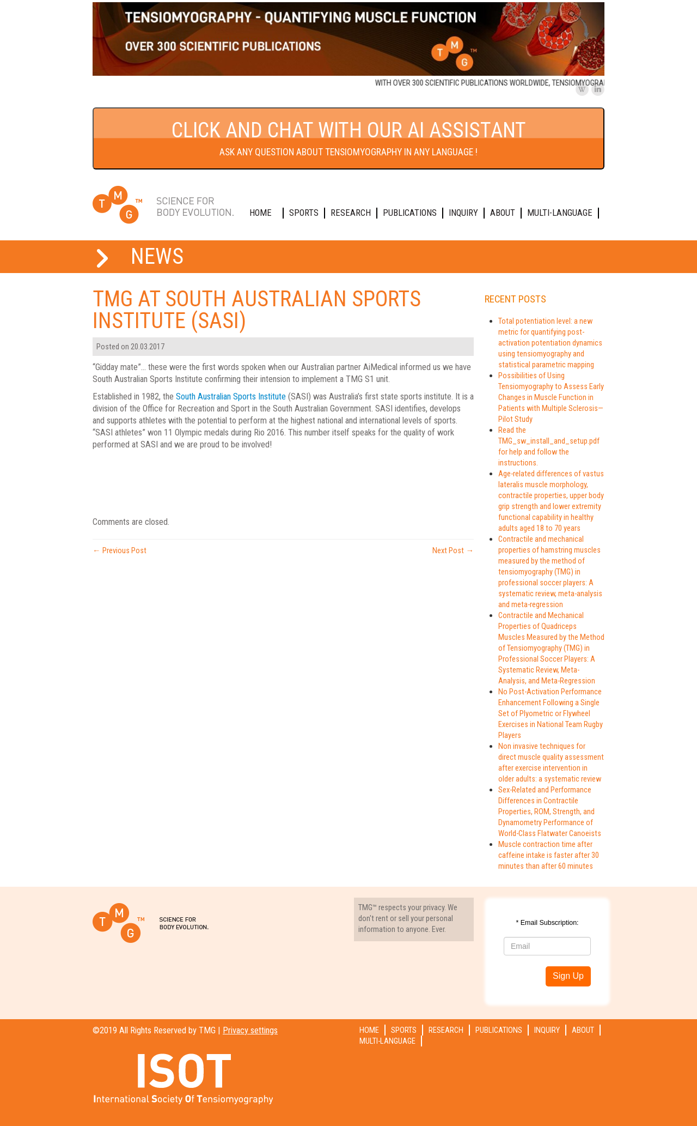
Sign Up (568, 975)
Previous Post (119, 550)
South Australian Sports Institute (231, 396)
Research (351, 213)
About (502, 213)
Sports (304, 213)
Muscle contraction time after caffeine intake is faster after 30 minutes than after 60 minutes (548, 855)
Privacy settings (250, 1030)
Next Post (453, 550)
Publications (410, 213)
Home (260, 213)
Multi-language (559, 213)
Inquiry (463, 213)
